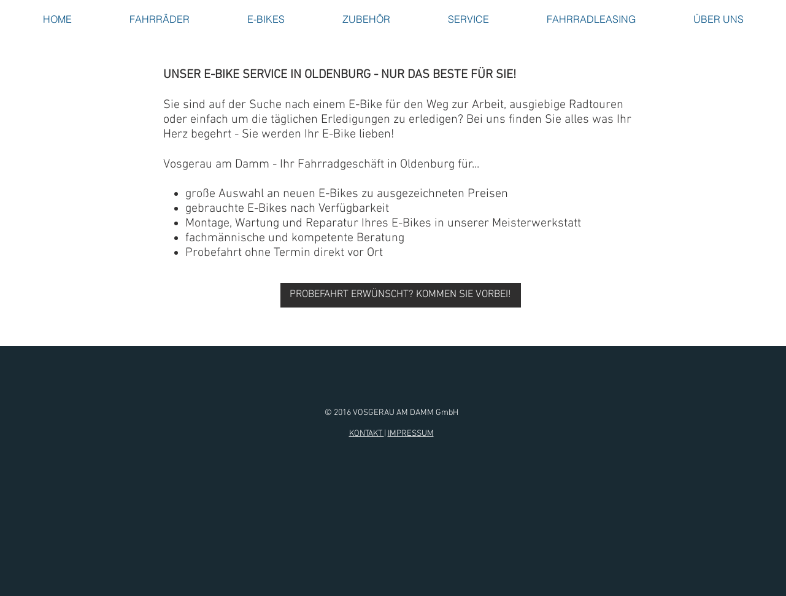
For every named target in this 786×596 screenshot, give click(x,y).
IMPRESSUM (411, 433)
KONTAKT (366, 433)
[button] (159, 19)
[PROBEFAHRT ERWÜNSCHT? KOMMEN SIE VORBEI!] (400, 295)
